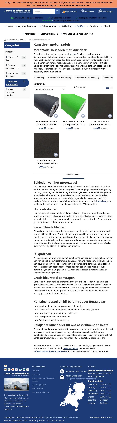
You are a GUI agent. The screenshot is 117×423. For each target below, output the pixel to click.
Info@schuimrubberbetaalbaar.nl (50, 351)
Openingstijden (39, 384)
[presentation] (46, 11)
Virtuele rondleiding (41, 392)
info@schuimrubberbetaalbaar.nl (81, 378)
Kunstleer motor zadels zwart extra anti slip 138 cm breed (46, 165)
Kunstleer (9, 51)
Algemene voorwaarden (55, 417)
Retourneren (37, 388)
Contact (35, 370)
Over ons (36, 374)
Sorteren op (39, 83)
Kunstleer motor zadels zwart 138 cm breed (100, 124)
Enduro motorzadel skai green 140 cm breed (73, 124)
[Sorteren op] (50, 89)
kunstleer (72, 54)
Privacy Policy (73, 417)
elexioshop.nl (107, 417)
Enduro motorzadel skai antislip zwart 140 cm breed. (46, 124)
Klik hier (76, 2)
